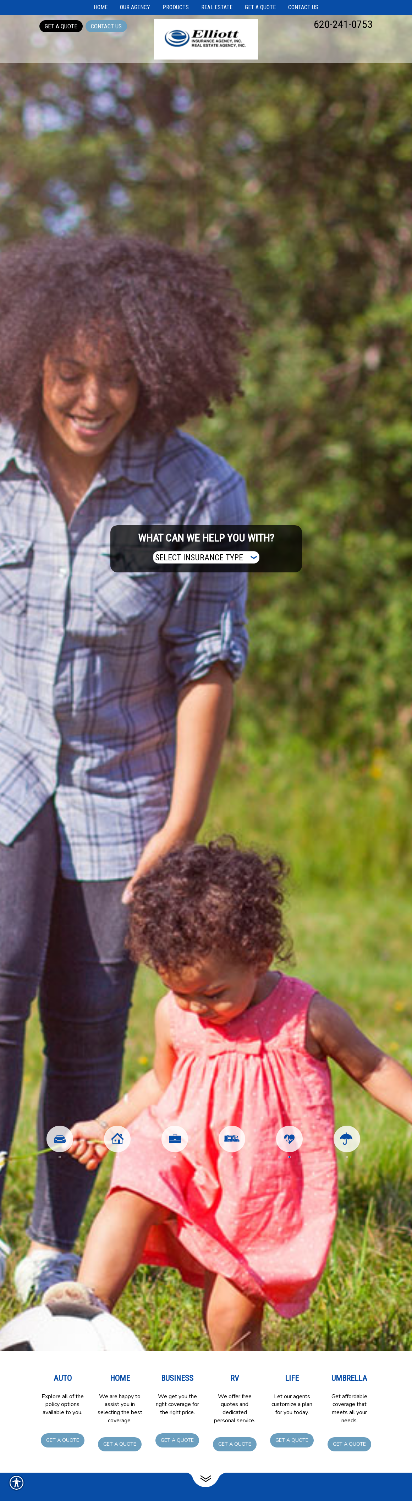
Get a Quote (61, 26)
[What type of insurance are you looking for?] (206, 557)
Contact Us (106, 26)
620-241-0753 (343, 24)
